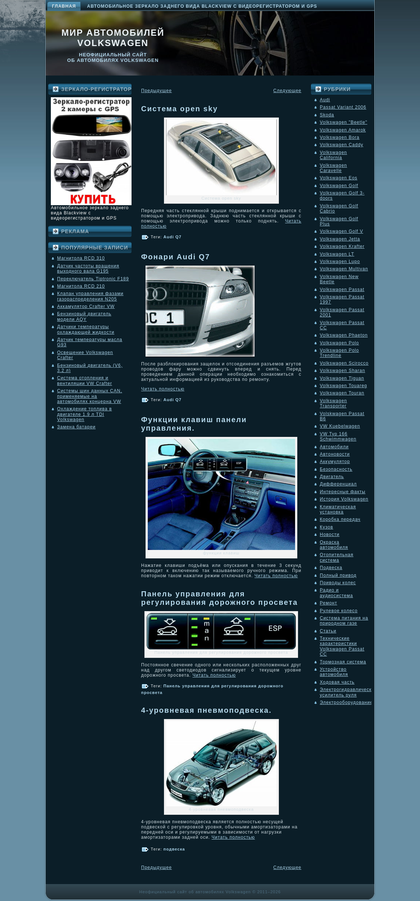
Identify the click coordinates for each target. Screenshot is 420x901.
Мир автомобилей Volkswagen (113, 38)
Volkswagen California (333, 155)
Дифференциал (338, 484)
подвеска (174, 849)
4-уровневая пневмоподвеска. (206, 710)
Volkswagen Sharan (342, 370)
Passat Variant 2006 (343, 107)
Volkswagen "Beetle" (343, 122)
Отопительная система (336, 557)
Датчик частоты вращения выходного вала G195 (88, 268)
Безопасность (336, 469)
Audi (325, 99)
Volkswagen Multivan (344, 268)
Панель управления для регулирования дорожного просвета (219, 598)
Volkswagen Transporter (333, 403)
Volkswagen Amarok (343, 130)
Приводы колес (338, 582)
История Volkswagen (344, 499)
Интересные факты (342, 491)
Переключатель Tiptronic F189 (93, 278)
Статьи (328, 631)
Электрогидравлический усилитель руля (348, 692)
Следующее (287, 90)
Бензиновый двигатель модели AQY (84, 316)
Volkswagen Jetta (340, 239)
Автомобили (334, 446)
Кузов (326, 527)
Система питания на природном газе (344, 621)
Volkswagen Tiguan (342, 378)
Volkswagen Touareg (343, 385)
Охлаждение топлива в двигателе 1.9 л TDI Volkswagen (84, 414)
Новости (329, 534)
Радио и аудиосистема (336, 593)
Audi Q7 (173, 237)
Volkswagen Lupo (340, 261)
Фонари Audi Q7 (175, 257)
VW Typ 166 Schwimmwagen (338, 436)
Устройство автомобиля (334, 672)
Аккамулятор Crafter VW (86, 306)
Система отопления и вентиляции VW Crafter (84, 380)
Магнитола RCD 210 (81, 286)
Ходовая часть (337, 682)
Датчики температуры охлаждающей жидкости (85, 329)
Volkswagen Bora (340, 137)
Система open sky (179, 109)
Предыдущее (156, 90)
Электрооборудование (346, 702)
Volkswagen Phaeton (344, 335)
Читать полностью (163, 389)
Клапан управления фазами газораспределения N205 (90, 296)
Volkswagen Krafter (342, 246)
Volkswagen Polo (339, 343)
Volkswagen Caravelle (333, 168)
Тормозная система (343, 662)
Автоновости (335, 454)
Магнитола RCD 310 (81, 258)
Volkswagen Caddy (341, 144)
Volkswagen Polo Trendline (339, 353)
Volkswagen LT (337, 254)
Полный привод (338, 575)
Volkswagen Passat (342, 289)
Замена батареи (76, 427)
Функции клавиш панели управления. (194, 424)
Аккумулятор (335, 461)
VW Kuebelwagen (340, 426)
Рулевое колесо (339, 610)
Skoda (327, 115)
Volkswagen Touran (342, 393)
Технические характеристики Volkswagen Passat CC (342, 646)
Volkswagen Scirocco (344, 363)
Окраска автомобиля (334, 545)
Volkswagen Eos (338, 177)
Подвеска (331, 567)
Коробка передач (340, 519)
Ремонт (328, 603)
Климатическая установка (338, 509)
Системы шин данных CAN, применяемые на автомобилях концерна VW (89, 396)
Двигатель (332, 476)
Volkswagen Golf (339, 185)
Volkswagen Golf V (341, 231)
